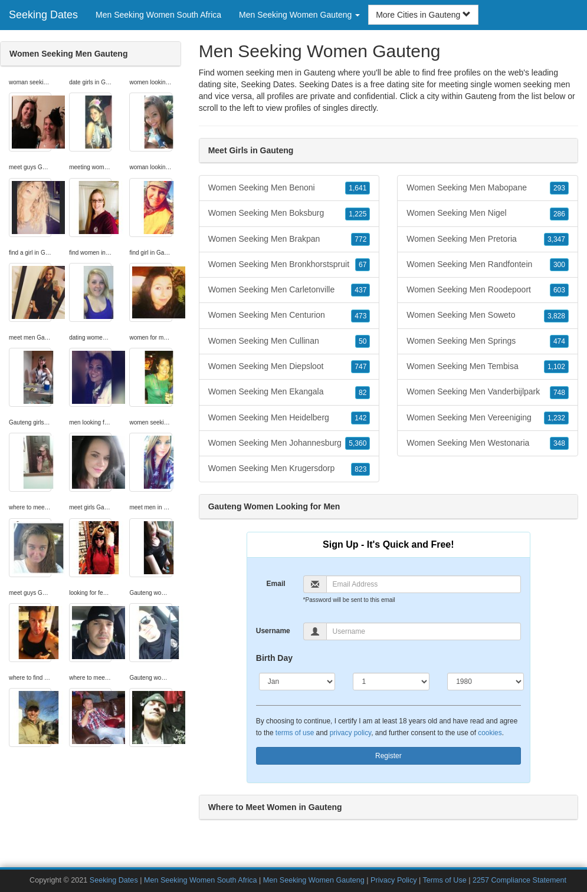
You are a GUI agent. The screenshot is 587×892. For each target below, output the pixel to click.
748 (559, 393)
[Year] (485, 681)
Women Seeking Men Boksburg (289, 213)
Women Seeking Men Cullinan (289, 341)
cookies (489, 733)
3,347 (556, 239)
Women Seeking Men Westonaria (487, 443)
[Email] (423, 584)
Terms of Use (445, 880)
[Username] (423, 631)
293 (559, 188)
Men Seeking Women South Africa (158, 14)
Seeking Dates (43, 15)
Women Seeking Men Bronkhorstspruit (289, 264)
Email (276, 584)
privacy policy (350, 733)
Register (388, 756)
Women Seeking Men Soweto (487, 315)
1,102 (556, 367)
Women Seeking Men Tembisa (487, 366)
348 (559, 443)
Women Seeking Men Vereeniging (487, 418)
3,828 (556, 316)
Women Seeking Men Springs (487, 341)
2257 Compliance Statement (519, 880)
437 (360, 290)
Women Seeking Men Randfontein (487, 264)
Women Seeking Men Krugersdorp (289, 468)
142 (360, 418)
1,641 (357, 188)
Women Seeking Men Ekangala (289, 392)
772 (360, 239)
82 (362, 393)
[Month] (297, 681)
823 (360, 469)
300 (559, 265)
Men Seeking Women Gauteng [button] (299, 14)
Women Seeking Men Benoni (289, 188)
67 (362, 265)
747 (360, 367)
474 (559, 341)
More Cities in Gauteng (423, 14)
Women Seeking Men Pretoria (487, 239)
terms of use (295, 733)
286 (559, 214)
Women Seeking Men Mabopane (487, 188)
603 (559, 290)
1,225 (357, 214)
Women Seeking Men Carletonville (289, 290)
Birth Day (274, 658)
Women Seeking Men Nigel (487, 213)
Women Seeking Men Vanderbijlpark (487, 392)
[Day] (391, 681)
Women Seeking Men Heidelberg (289, 418)
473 (360, 316)
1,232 (556, 418)
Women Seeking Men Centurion (289, 315)
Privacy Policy (393, 880)
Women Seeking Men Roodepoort (487, 290)
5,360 (357, 443)
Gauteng (481, 96)
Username (273, 631)
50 (362, 341)
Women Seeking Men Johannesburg (289, 443)
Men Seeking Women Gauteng (314, 880)
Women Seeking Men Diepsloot (289, 366)
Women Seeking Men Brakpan (289, 239)
